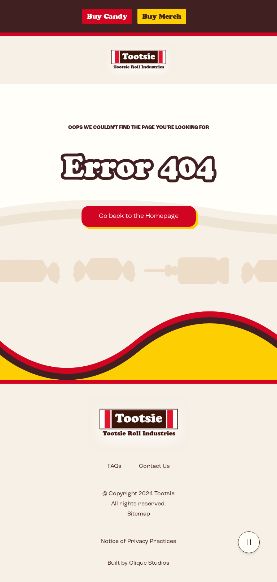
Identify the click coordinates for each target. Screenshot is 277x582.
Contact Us (154, 466)
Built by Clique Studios (138, 563)
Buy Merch (161, 16)
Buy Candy (107, 16)
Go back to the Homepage (139, 216)
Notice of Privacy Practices (138, 541)
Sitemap (138, 514)
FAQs (114, 466)
